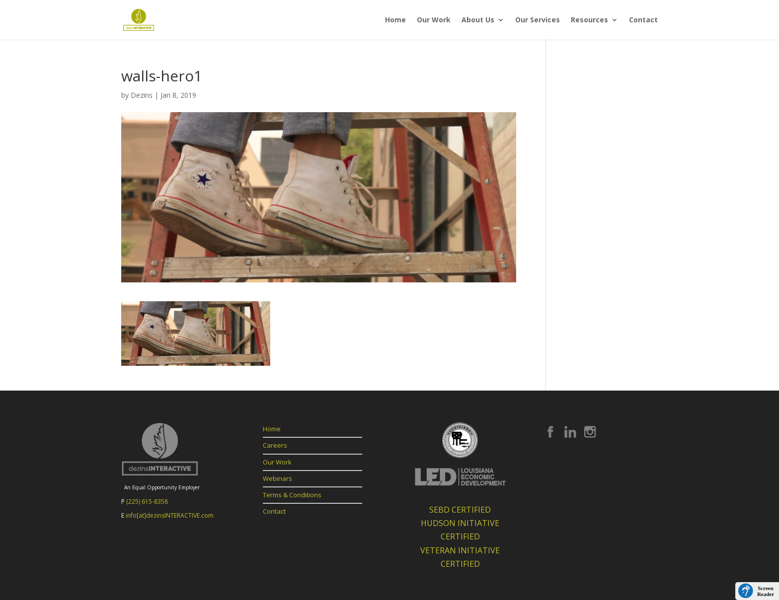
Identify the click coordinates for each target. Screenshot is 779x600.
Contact (643, 20)
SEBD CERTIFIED (460, 509)
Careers (275, 445)
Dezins (142, 95)
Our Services (537, 20)
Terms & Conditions (292, 494)
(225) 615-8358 (147, 501)
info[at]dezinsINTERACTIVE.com (170, 515)
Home (395, 20)
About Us (478, 20)
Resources (589, 20)
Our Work (434, 20)
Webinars (277, 478)
